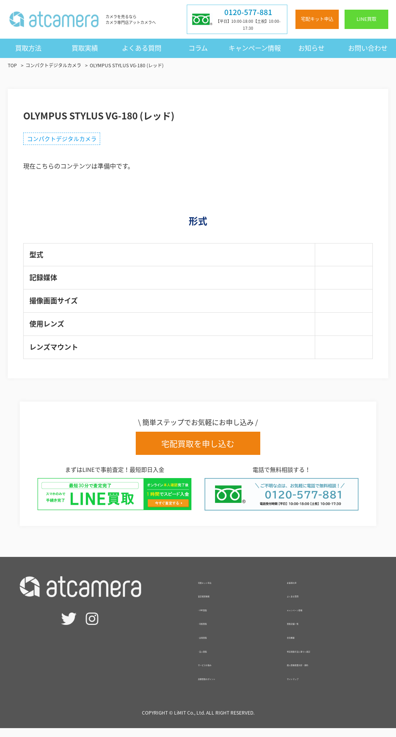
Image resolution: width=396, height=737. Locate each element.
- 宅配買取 (212, 630)
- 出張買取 (212, 644)
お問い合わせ (367, 48)
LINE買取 (366, 18)
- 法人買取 (212, 658)
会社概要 (299, 644)
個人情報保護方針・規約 (321, 671)
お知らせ (311, 48)
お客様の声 (302, 589)
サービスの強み (219, 671)
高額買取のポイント (226, 685)
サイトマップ (305, 685)
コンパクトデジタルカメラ (66, 140)
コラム (198, 48)
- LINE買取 (213, 616)
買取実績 (85, 48)
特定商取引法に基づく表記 (324, 658)
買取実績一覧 (305, 630)
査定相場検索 (216, 603)
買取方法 (28, 48)
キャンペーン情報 (255, 48)
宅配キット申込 (317, 18)
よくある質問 (141, 48)
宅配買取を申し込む (197, 447)
